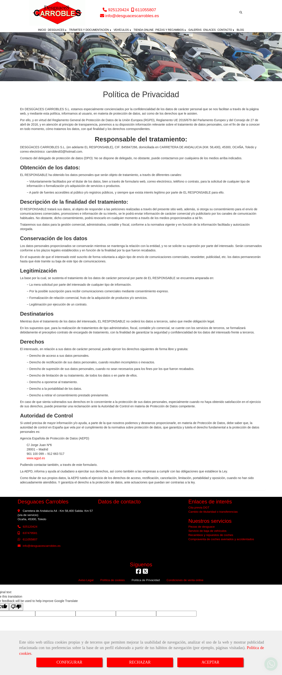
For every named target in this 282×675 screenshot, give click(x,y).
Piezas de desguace (201, 526)
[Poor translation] (16, 607)
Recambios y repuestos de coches (210, 535)
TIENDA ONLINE (144, 29)
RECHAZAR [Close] (139, 662)
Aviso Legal (86, 580)
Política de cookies (112, 580)
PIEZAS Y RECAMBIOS (171, 29)
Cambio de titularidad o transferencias (213, 511)
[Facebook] (138, 572)
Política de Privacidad (146, 580)
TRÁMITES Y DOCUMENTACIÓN (90, 29)
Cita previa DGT (198, 507)
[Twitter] (145, 572)
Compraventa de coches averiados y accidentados (221, 539)
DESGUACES (57, 29)
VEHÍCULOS (123, 29)
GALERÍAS (195, 29)
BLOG (240, 29)
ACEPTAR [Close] (210, 662)
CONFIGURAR (69, 662)
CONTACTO (226, 29)
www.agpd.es (36, 458)
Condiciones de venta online (185, 580)
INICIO (42, 29)
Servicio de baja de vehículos (207, 530)
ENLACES (209, 29)
